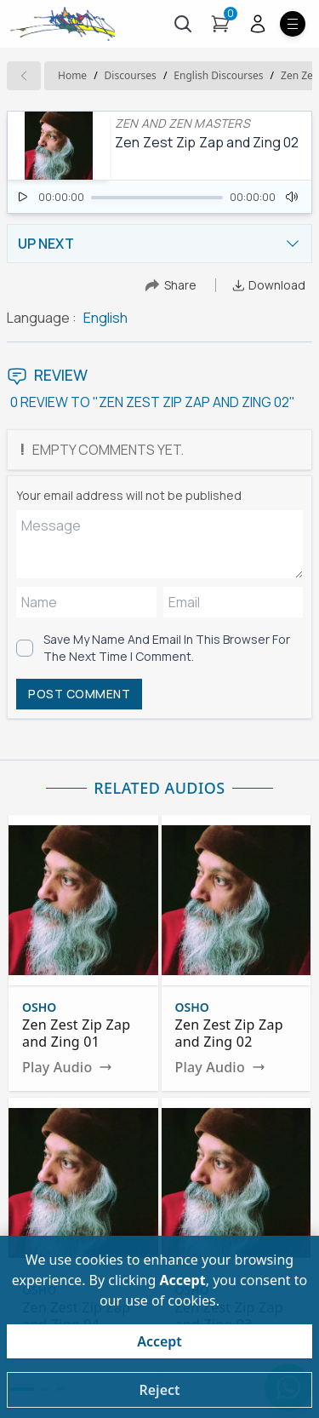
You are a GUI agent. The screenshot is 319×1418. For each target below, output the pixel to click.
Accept (159, 1341)
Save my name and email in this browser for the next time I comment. (166, 647)
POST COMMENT (79, 694)
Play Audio (67, 1067)
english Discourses (218, 75)
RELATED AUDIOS (159, 788)
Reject (159, 1390)
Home (72, 75)
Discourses (131, 75)
